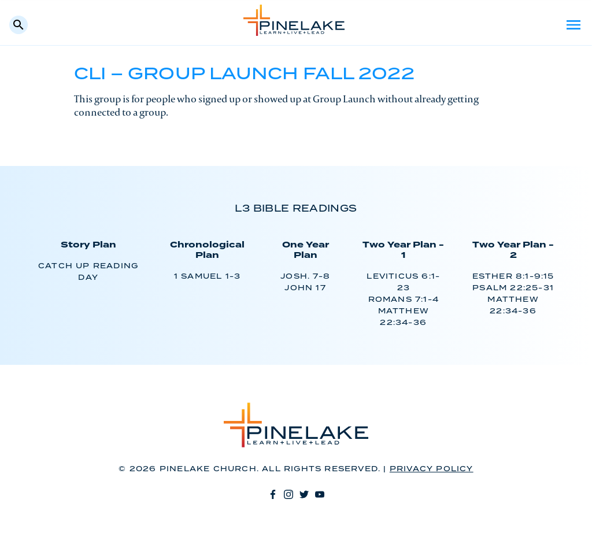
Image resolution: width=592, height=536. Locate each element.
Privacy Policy (431, 469)
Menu (573, 25)
